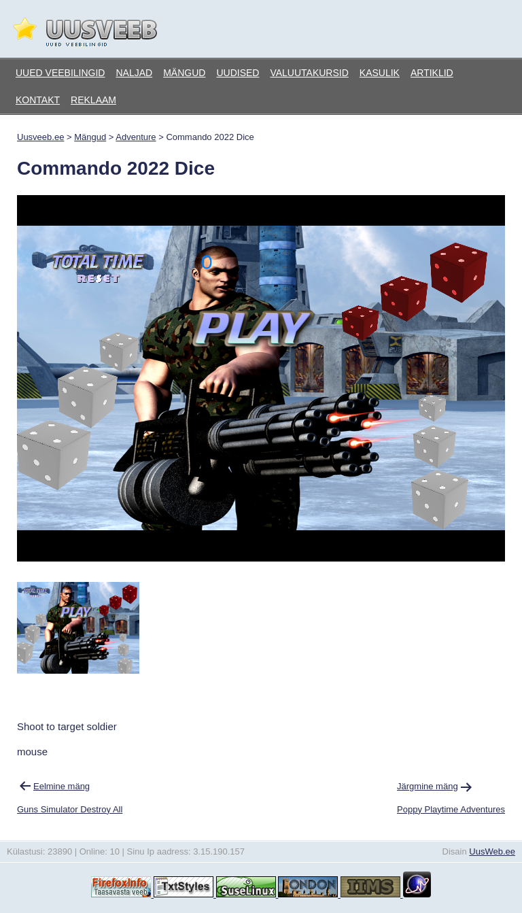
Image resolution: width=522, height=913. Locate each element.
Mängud (184, 72)
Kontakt (38, 99)
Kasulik (380, 72)
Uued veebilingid (60, 72)
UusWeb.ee (492, 851)
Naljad (134, 72)
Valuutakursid (309, 72)
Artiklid (432, 72)
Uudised (237, 72)
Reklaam (93, 99)
